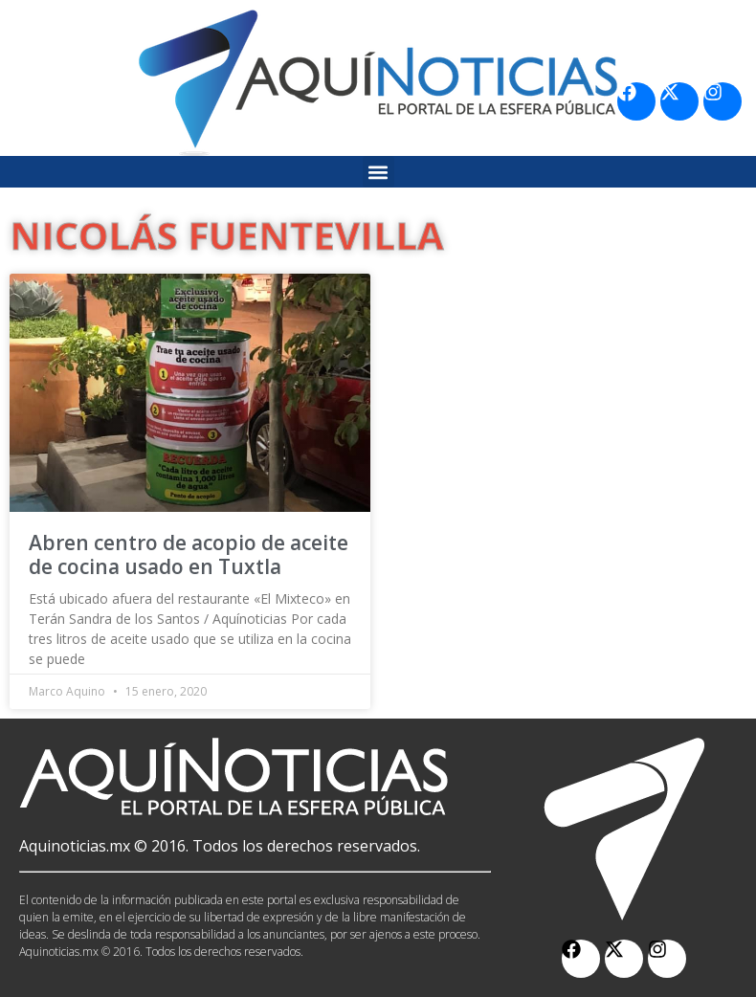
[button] (378, 172)
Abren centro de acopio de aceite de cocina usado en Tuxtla (188, 554)
